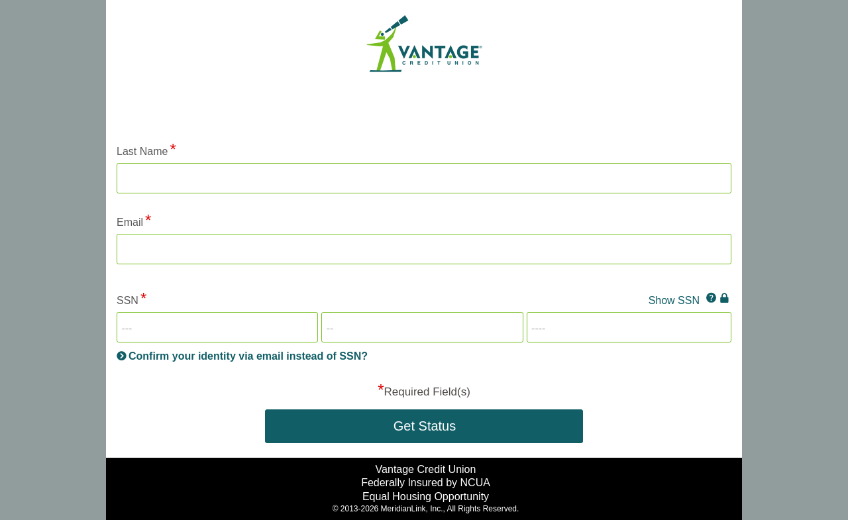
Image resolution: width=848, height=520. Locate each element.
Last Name (142, 151)
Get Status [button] (425, 426)
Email (130, 222)
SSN (127, 300)
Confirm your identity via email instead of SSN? (248, 356)
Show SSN (674, 300)
